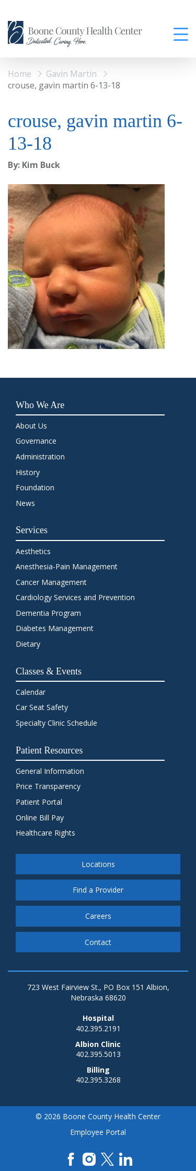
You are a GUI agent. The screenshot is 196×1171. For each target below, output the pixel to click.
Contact (98, 942)
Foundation (35, 487)
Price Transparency (48, 786)
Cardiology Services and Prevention (75, 597)
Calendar (30, 692)
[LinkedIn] (125, 1158)
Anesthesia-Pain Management (67, 566)
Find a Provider (98, 890)
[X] (107, 1158)
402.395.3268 (98, 1080)
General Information (50, 771)
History (28, 472)
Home (19, 74)
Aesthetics (33, 551)
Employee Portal (98, 1132)
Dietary (28, 644)
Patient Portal (39, 802)
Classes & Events (49, 671)
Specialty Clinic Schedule (56, 723)
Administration (40, 456)
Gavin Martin (71, 74)
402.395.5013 (98, 1054)
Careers (98, 916)
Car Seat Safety (42, 707)
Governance (36, 441)
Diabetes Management (55, 628)
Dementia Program (48, 613)
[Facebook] (70, 1158)
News (25, 503)
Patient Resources (49, 750)
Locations (98, 864)
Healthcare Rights (45, 833)
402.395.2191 (98, 1028)
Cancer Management (51, 582)
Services (32, 530)
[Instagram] (89, 1158)
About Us (31, 426)
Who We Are (40, 405)
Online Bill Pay (40, 818)
